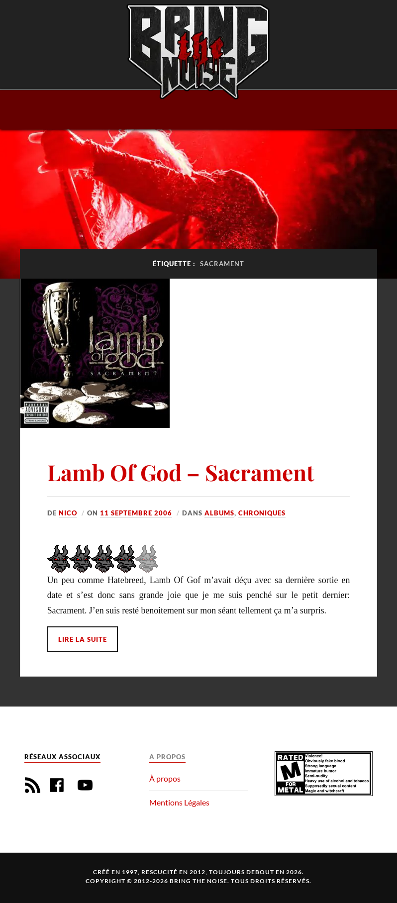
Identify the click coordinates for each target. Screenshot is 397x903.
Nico (68, 513)
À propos (165, 778)
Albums (219, 513)
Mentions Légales (179, 802)
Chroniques (262, 513)
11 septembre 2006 (136, 513)
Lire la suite (82, 639)
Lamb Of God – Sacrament (180, 472)
